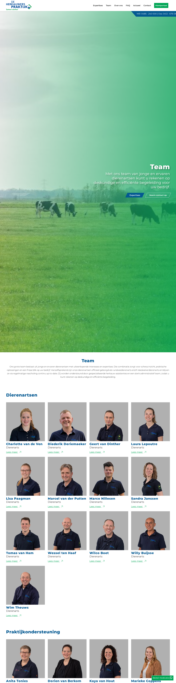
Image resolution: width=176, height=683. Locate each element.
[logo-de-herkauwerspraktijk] (19, 5)
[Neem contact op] (158, 195)
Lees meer (25, 452)
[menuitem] (98, 5)
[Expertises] (134, 195)
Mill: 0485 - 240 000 (147, 14)
